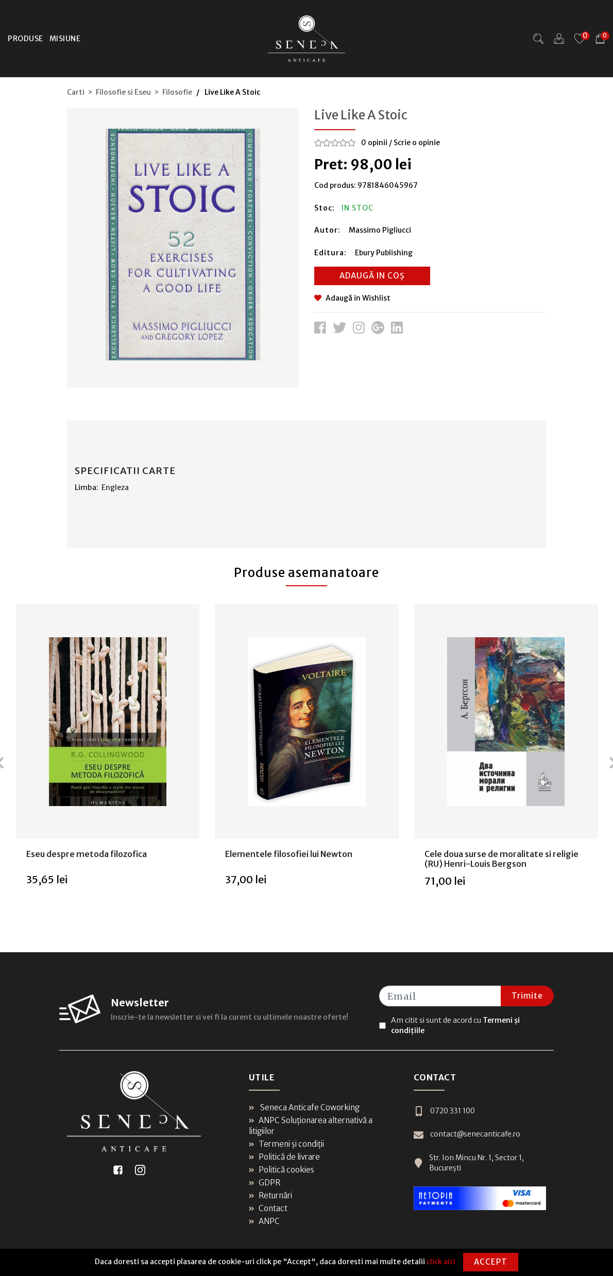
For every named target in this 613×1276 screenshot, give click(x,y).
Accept (490, 1262)
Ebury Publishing (384, 252)
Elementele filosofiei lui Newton (288, 854)
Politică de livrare (284, 1157)
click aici (441, 1261)
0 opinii (374, 142)
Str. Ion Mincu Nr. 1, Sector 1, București (469, 1163)
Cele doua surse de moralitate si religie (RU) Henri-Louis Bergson (501, 859)
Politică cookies (281, 1170)
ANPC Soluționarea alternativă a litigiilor (310, 1125)
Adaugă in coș (372, 276)
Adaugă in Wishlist (352, 298)
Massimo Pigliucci (380, 230)
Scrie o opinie (417, 142)
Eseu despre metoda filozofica (86, 854)
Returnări (270, 1195)
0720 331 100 (444, 1111)
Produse (25, 38)
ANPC (264, 1221)
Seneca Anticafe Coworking (304, 1107)
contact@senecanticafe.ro (467, 1134)
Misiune (65, 38)
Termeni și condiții (286, 1144)
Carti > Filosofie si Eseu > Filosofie (129, 92)
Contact (268, 1208)
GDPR (264, 1182)
